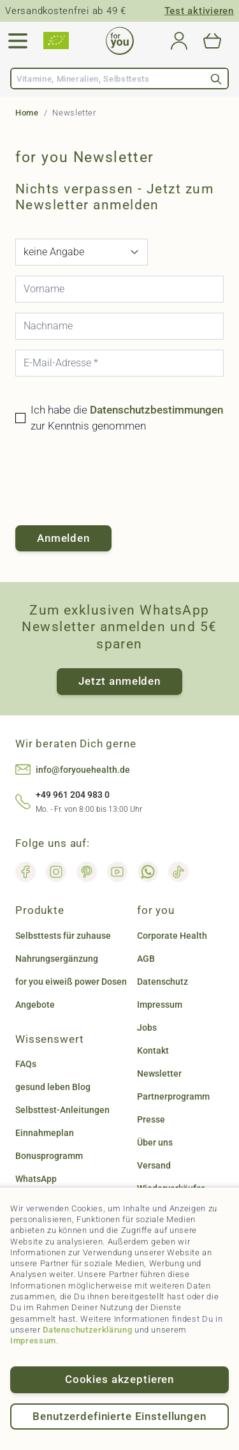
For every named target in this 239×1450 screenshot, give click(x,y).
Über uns (155, 1142)
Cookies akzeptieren (119, 1379)
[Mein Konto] (179, 41)
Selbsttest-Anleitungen (62, 1110)
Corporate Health (172, 936)
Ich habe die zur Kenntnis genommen (127, 418)
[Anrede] (81, 252)
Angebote (35, 1004)
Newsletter (159, 1073)
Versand (154, 1165)
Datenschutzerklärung (87, 1329)
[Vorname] (119, 289)
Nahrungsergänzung (56, 958)
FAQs (25, 1064)
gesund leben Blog (53, 1087)
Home (27, 112)
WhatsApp (36, 1179)
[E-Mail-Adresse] (119, 363)
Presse (151, 1119)
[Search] (216, 79)
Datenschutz (162, 981)
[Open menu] (18, 41)
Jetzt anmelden (119, 681)
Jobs (147, 1027)
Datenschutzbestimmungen (156, 409)
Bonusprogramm (49, 1156)
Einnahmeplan (44, 1133)
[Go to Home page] (120, 41)
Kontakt (153, 1050)
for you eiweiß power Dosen (71, 981)
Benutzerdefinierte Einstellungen (119, 1416)
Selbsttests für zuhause (63, 936)
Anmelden (63, 538)
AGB (146, 958)
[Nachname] (119, 326)
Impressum (33, 1340)
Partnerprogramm (173, 1096)
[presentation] (112, 480)
